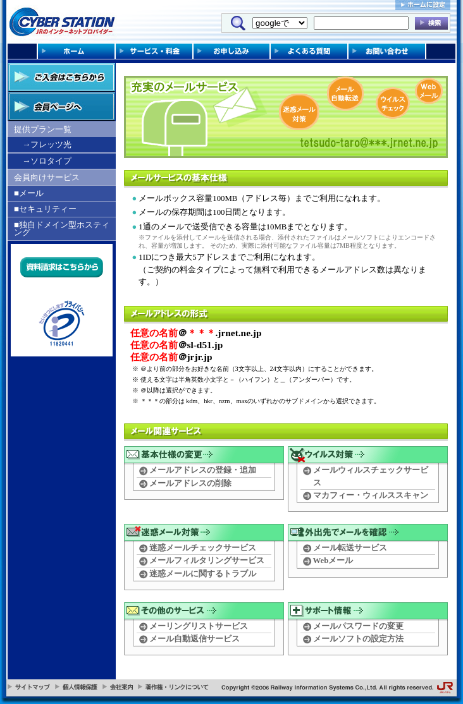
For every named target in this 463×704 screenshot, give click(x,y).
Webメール (333, 560)
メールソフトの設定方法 (358, 638)
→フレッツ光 (46, 144)
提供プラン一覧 (42, 129)
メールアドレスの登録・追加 (202, 470)
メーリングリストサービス (198, 626)
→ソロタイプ (46, 161)
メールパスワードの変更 (358, 626)
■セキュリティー (45, 209)
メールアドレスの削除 (190, 483)
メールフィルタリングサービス (206, 560)
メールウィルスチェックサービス (370, 476)
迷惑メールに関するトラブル (202, 573)
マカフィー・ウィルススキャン (370, 495)
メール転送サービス (350, 547)
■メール (29, 193)
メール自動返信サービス (194, 638)
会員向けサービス (47, 177)
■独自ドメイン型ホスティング (61, 228)
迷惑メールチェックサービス (202, 547)
